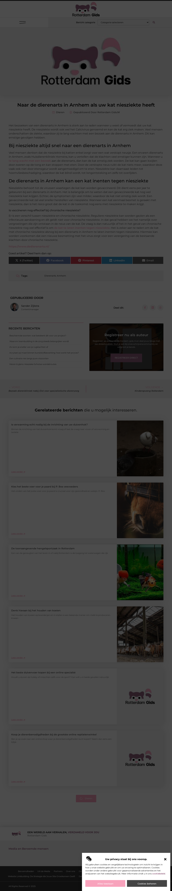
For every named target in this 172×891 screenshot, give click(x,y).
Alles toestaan (105, 886)
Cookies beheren (147, 886)
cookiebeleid (158, 876)
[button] (165, 861)
